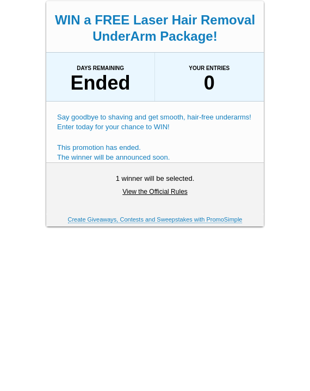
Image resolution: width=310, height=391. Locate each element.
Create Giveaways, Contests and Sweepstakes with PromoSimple (155, 219)
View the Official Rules (155, 191)
